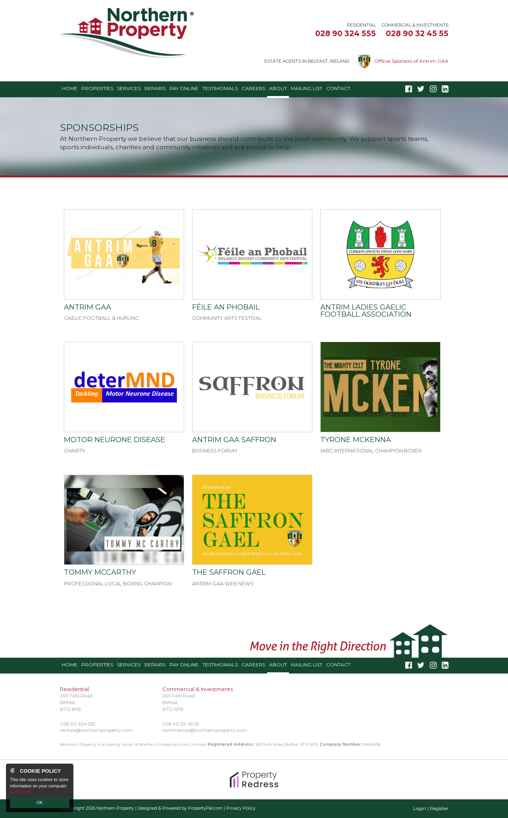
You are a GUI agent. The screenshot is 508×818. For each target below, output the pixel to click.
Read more (20, 791)
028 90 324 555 (345, 33)
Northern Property (115, 808)
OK (40, 802)
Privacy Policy (241, 808)
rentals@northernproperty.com (96, 730)
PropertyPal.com (205, 808)
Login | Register (430, 808)
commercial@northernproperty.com (204, 730)
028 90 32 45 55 (417, 33)
